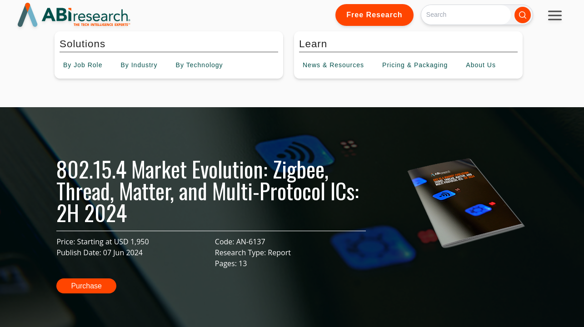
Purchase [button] (86, 286)
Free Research (374, 15)
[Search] (466, 15)
